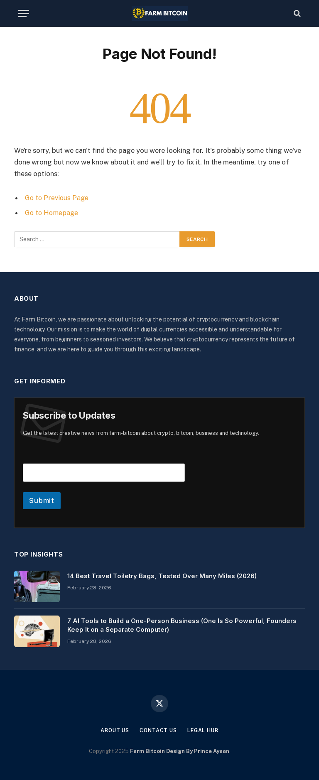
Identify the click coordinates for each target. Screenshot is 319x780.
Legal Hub (204, 730)
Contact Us (158, 730)
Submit (41, 500)
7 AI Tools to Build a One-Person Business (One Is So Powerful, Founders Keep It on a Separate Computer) (182, 624)
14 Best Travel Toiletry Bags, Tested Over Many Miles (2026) (162, 575)
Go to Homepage (52, 212)
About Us (113, 730)
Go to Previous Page (57, 198)
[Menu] (23, 13)
